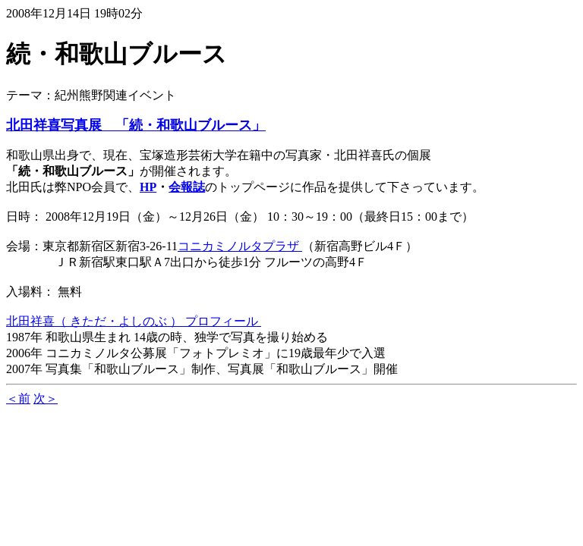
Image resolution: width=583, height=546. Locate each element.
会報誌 (187, 186)
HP (148, 186)
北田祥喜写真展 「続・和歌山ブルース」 (136, 125)
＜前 (18, 398)
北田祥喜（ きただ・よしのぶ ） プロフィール (133, 321)
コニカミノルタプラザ (240, 246)
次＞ (45, 398)
